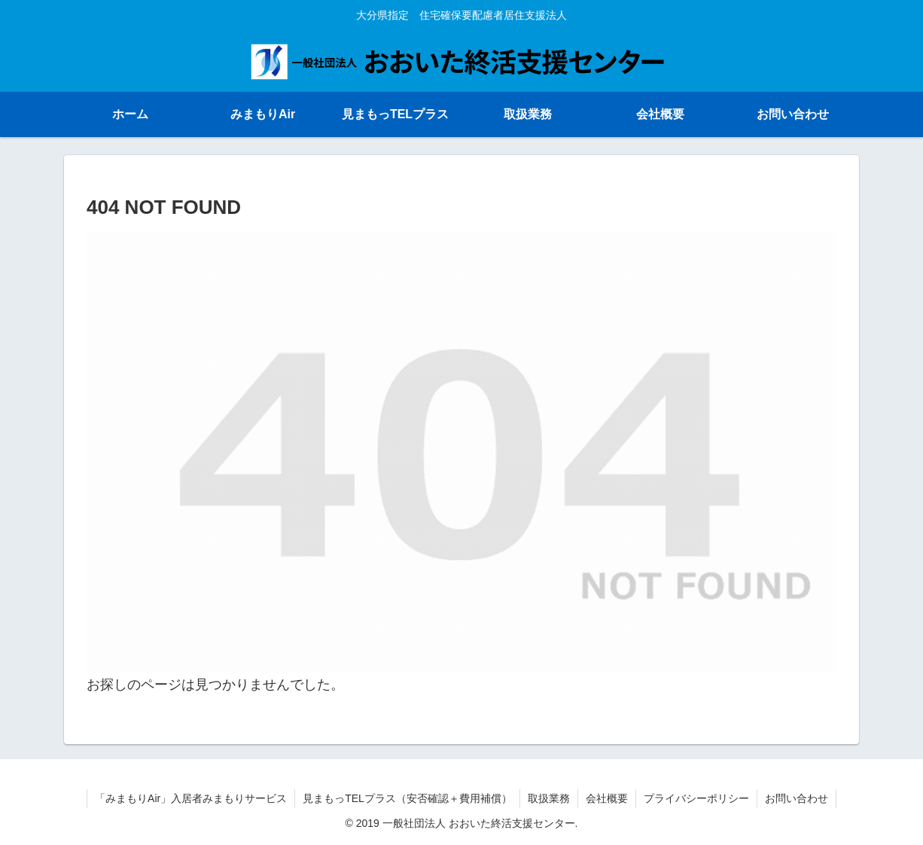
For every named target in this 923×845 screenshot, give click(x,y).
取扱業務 (549, 798)
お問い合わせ (796, 798)
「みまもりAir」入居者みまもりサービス (191, 798)
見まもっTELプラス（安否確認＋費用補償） (407, 798)
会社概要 (607, 798)
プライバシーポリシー (696, 798)
